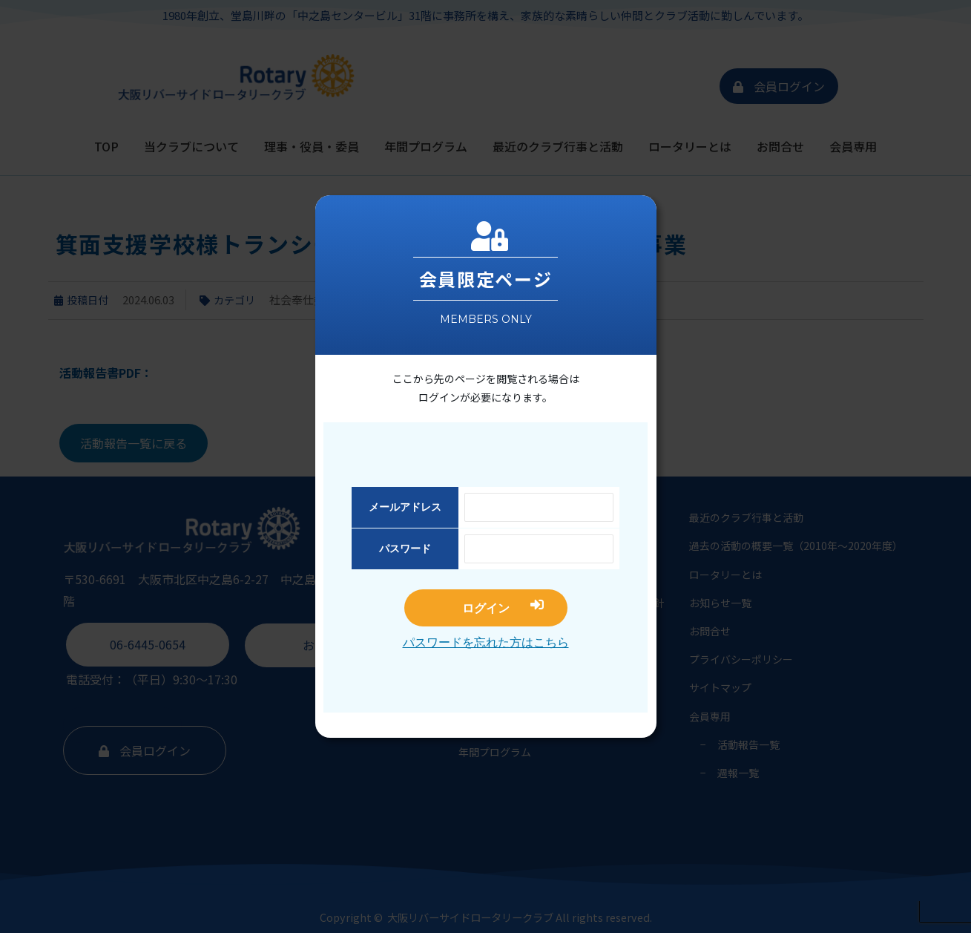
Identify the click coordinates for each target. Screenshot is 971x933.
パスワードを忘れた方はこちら (486, 642)
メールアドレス (405, 507)
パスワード (405, 548)
